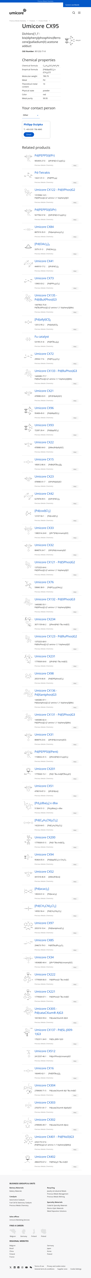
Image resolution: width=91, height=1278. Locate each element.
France (12, 1257)
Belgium (13, 1233)
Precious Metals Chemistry (18, 21)
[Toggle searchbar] (73, 12)
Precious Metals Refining (56, 1197)
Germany (23, 1233)
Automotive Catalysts (17, 1200)
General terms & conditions (44, 1269)
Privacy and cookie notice (56, 1266)
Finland (34, 1233)
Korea (49, 1251)
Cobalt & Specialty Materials (57, 1205)
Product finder (43, 21)
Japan (49, 1248)
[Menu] (79, 12)
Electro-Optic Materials (55, 1208)
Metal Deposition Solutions (56, 1211)
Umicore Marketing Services (20, 1220)
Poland (43, 1233)
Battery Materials (16, 1191)
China (12, 1251)
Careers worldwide (72, 5)
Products (32, 21)
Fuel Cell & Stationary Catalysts (21, 1203)
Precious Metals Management (57, 1194)
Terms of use (39, 1266)
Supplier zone (62, 1269)
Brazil (12, 1248)
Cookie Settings (75, 1269)
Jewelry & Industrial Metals (56, 1191)
